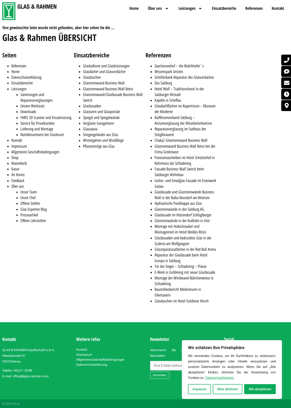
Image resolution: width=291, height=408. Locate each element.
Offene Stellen (30, 203)
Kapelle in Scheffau (168, 100)
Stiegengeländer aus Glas (100, 134)
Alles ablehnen (227, 389)
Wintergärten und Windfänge (103, 140)
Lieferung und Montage (36, 129)
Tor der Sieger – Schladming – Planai (180, 266)
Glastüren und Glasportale (101, 111)
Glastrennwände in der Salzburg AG (179, 209)
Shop (14, 157)
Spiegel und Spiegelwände (101, 117)
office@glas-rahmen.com (31, 376)
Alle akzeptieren (259, 389)
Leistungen (190, 8)
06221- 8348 (23, 370)
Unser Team (28, 192)
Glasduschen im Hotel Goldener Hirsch (182, 301)
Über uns (158, 8)
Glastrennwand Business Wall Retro (108, 88)
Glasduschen (92, 77)
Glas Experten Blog (33, 209)
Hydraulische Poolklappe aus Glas (178, 203)
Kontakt (278, 8)
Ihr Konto (18, 174)
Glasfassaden (92, 106)
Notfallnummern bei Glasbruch (42, 134)
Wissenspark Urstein (169, 71)
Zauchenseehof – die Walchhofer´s (179, 65)
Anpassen (199, 389)
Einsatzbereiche (224, 8)
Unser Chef (27, 197)
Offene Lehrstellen (33, 220)
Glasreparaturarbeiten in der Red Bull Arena (185, 249)
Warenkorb (19, 163)
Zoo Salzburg (163, 83)
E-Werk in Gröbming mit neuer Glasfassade (185, 272)
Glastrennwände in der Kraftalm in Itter (182, 220)
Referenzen (254, 8)
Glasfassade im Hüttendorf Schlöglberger (183, 215)
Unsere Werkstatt (32, 106)
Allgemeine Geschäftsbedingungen (35, 152)
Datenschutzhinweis (220, 378)
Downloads (28, 111)
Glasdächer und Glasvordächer (104, 71)
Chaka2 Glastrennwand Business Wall (181, 140)
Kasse (15, 169)
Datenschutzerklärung (26, 77)
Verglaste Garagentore (98, 123)
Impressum (19, 146)
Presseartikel (29, 215)
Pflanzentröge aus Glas (99, 146)
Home (134, 8)
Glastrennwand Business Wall (104, 83)
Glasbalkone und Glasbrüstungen (106, 65)
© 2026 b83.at (11, 403)
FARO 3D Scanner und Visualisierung (45, 117)
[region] (232, 369)
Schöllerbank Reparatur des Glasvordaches (184, 77)
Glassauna (90, 129)
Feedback (17, 180)
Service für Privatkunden (37, 123)
